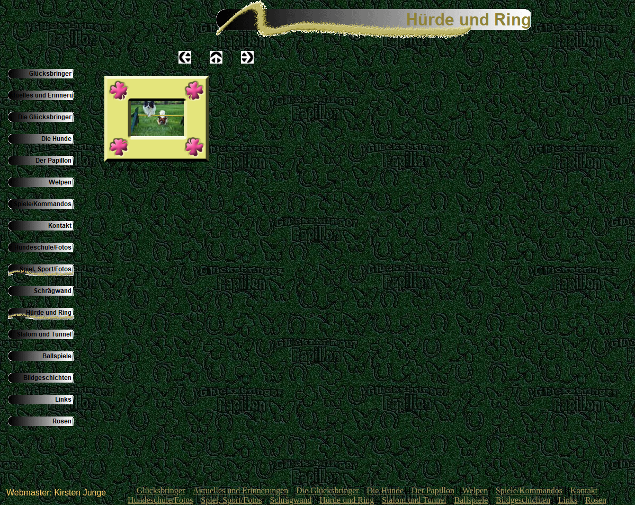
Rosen (595, 499)
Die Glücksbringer (327, 490)
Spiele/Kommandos (529, 490)
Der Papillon (433, 490)
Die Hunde (385, 490)
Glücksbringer (161, 490)
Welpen (475, 490)
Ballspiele (471, 499)
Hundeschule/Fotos (160, 499)
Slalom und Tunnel (414, 499)
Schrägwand (290, 499)
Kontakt (584, 490)
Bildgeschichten (523, 499)
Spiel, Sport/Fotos (231, 499)
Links (567, 499)
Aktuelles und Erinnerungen (240, 490)
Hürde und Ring (346, 499)
